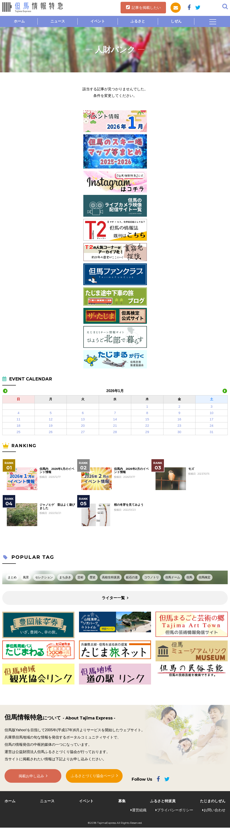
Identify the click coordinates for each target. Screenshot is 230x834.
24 (211, 425)
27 (83, 432)
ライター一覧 (113, 598)
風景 (26, 577)
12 (51, 419)
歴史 (93, 577)
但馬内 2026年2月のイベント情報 (131, 470)
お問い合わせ (214, 810)
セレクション (44, 577)
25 (18, 432)
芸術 (80, 577)
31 (211, 432)
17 (211, 419)
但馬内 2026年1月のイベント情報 (57, 470)
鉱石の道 (132, 577)
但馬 (189, 577)
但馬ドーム (172, 577)
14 (115, 419)
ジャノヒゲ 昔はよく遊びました (57, 506)
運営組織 (139, 810)
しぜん (176, 21)
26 (51, 432)
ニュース (57, 21)
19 (51, 425)
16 (179, 419)
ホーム (19, 21)
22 (147, 425)
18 (18, 425)
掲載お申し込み (31, 776)
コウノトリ (151, 577)
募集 (122, 801)
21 (115, 425)
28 (115, 432)
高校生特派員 (111, 577)
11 (18, 419)
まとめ (12, 577)
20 (83, 425)
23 (179, 425)
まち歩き (65, 577)
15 (147, 419)
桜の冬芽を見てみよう (128, 504)
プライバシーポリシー (175, 810)
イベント (97, 21)
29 (147, 432)
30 (179, 432)
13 (83, 419)
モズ (191, 469)
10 (211, 413)
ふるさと (138, 21)
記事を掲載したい (146, 8)
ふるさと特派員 (163, 801)
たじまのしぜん (212, 801)
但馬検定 (204, 577)
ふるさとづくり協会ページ (92, 776)
